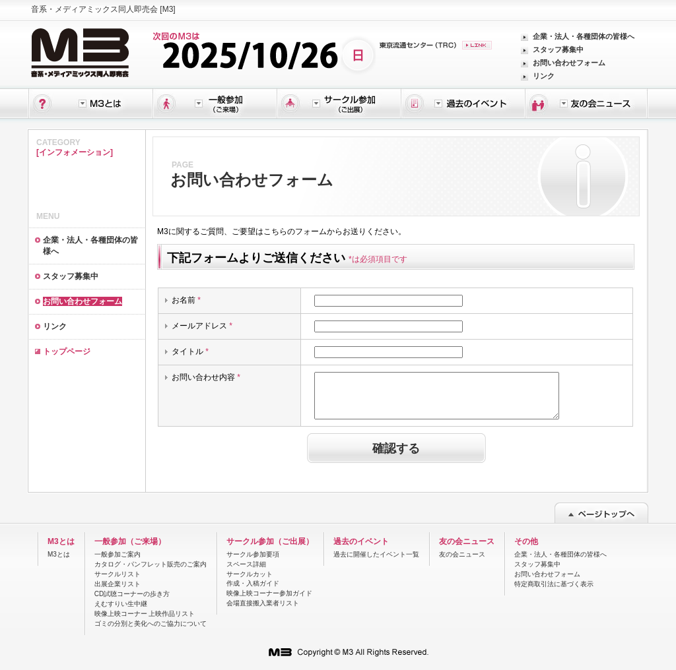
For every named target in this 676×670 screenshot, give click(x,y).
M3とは (61, 541)
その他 (526, 541)
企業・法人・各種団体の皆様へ (583, 36)
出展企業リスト (117, 584)
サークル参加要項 (252, 554)
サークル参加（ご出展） (270, 541)
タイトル (190, 351)
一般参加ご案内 (117, 554)
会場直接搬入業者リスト (262, 603)
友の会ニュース (466, 541)
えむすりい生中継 (120, 603)
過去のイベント (361, 541)
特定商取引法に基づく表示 (553, 584)
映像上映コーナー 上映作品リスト (144, 613)
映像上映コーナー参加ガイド (269, 593)
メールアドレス (202, 325)
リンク (544, 76)
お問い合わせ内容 (206, 377)
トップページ (66, 351)
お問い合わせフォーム (569, 63)
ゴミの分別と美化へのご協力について (150, 623)
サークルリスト (117, 574)
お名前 (186, 300)
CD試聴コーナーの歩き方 (132, 593)
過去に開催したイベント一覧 (376, 554)
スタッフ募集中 (558, 49)
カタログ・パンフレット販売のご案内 (150, 564)
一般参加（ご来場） (130, 541)
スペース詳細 (246, 564)
